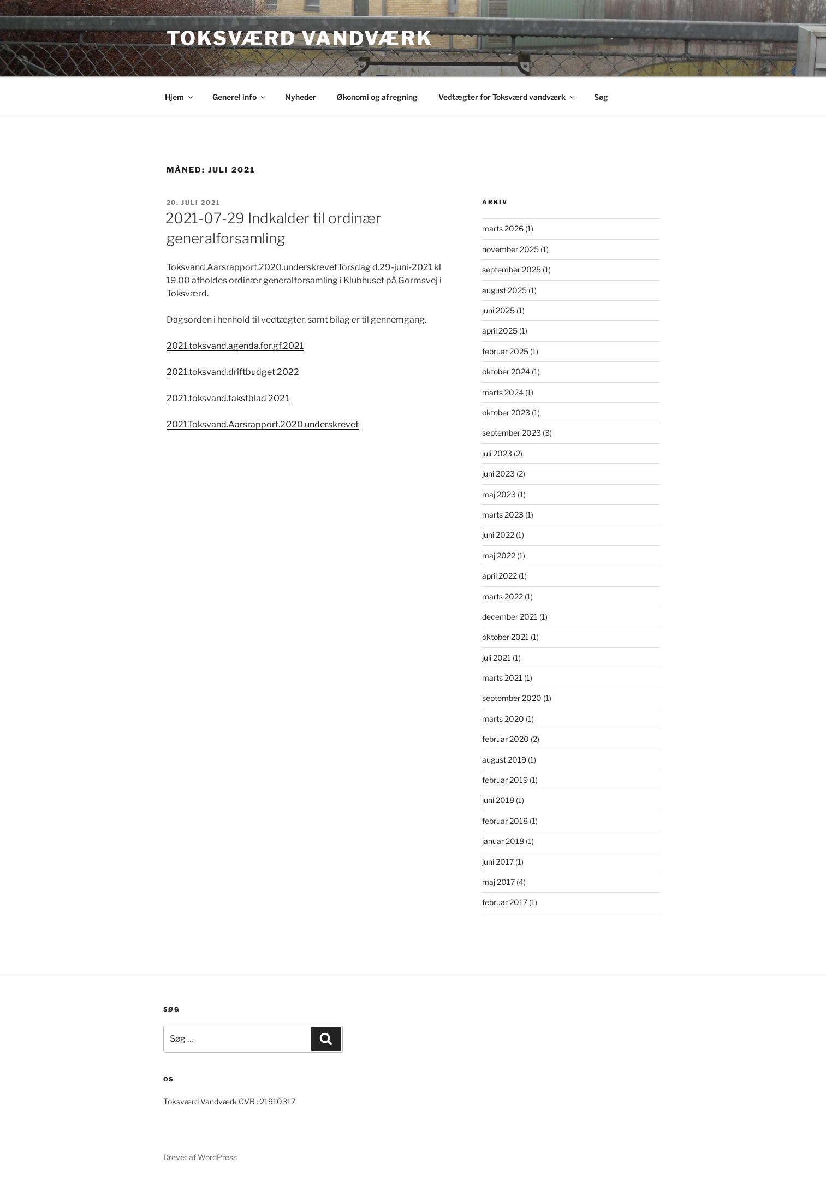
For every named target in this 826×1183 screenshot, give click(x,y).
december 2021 (510, 616)
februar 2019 (505, 779)
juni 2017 (498, 861)
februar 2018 (505, 820)
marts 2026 (503, 228)
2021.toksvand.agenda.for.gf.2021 (235, 346)
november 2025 (510, 249)
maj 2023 (499, 494)
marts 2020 (503, 718)
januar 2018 (503, 841)
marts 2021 (502, 677)
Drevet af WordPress (200, 1157)
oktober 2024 (506, 371)
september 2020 (512, 698)
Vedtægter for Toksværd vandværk (507, 97)
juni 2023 (498, 473)
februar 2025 (505, 351)
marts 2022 (502, 596)
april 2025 (500, 330)
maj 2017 (498, 882)
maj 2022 (498, 555)
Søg (601, 97)
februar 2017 (504, 902)
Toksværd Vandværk (300, 38)
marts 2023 (503, 514)
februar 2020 (505, 739)
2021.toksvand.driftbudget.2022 (233, 372)
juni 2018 (498, 800)
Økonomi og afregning (377, 97)
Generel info (239, 97)
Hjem (179, 97)
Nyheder (300, 97)
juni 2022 (498, 534)
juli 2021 (496, 657)
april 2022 (499, 575)
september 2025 (511, 269)
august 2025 (504, 290)
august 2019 (504, 759)
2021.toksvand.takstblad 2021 (228, 398)
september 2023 (511, 432)
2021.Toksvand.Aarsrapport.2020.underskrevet (263, 424)
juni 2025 (498, 310)
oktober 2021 (505, 636)
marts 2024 (503, 392)
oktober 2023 (506, 412)
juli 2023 (497, 453)
